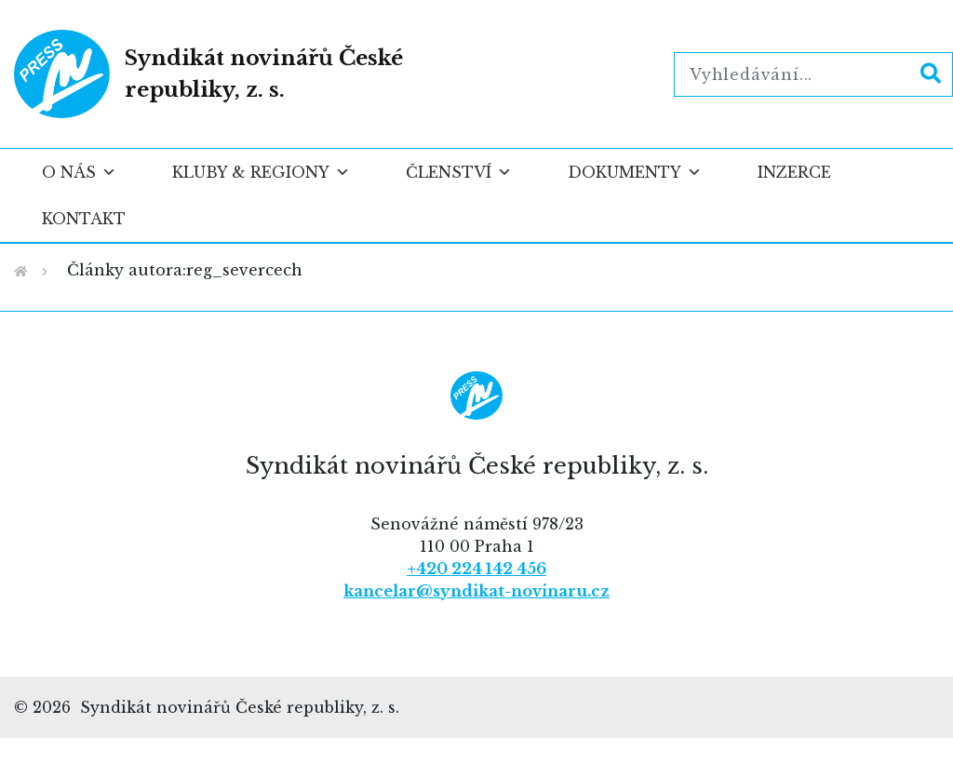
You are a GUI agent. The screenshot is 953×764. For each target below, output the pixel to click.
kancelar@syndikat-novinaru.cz (476, 591)
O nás (79, 172)
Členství (459, 172)
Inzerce (794, 172)
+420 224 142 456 (476, 568)
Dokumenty (635, 172)
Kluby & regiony (261, 172)
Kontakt (84, 218)
